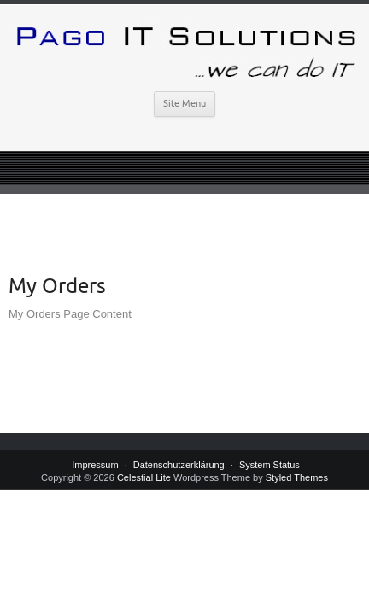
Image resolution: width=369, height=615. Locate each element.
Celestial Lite (144, 477)
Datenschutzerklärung (179, 465)
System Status (269, 465)
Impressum (95, 465)
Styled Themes (297, 477)
